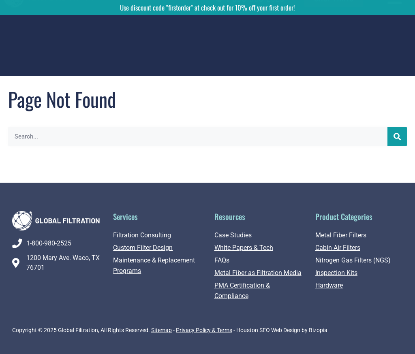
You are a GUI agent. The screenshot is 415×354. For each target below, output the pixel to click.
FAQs (221, 260)
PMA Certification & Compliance (242, 290)
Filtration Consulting (142, 235)
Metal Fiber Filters (340, 235)
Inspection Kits (336, 273)
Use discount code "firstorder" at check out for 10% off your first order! (207, 7)
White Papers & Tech (243, 248)
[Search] (397, 136)
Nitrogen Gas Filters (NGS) (353, 260)
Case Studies (233, 235)
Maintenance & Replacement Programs (154, 265)
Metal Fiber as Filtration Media (258, 273)
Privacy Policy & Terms (204, 330)
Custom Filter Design (143, 248)
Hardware (329, 285)
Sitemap (161, 330)
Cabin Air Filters (337, 248)
